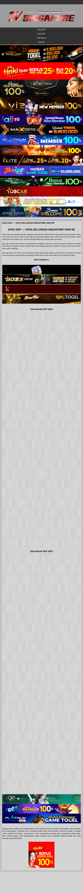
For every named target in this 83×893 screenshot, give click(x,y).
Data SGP (41, 30)
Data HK (41, 42)
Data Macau (41, 38)
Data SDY (41, 34)
